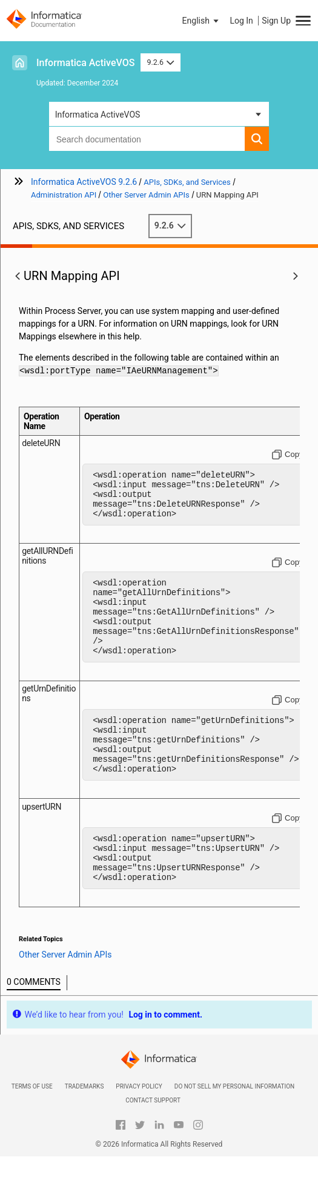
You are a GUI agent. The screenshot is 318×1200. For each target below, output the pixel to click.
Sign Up (276, 20)
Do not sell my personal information (234, 1130)
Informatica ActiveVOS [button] (98, 114)
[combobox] (147, 139)
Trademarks (84, 1130)
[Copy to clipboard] (287, 454)
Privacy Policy (139, 1130)
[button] (201, 20)
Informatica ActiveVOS (85, 62)
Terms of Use (32, 1130)
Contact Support (153, 1144)
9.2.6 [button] (160, 62)
